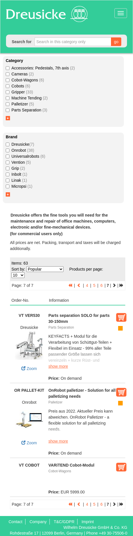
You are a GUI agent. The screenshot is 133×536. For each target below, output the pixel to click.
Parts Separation (26, 110)
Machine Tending (27, 98)
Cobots (18, 86)
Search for (21, 41)
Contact (15, 521)
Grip (15, 168)
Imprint (88, 521)
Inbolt (16, 174)
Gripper (19, 92)
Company (38, 521)
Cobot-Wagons (25, 80)
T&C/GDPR (64, 521)
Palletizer (20, 104)
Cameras (20, 74)
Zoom (29, 351)
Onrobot (20, 150)
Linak (16, 180)
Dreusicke (20, 144)
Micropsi (19, 186)
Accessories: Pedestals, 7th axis (40, 68)
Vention (18, 162)
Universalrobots (25, 156)
